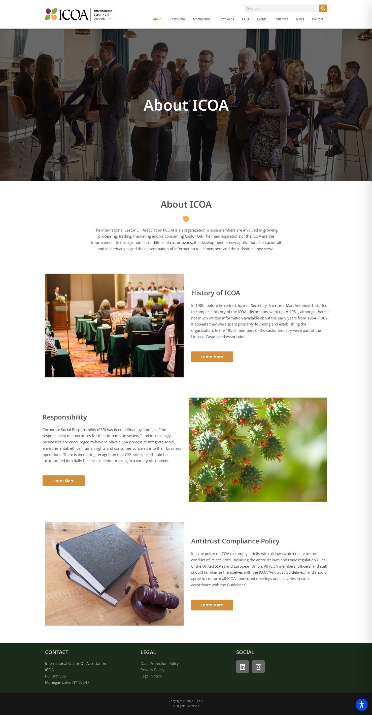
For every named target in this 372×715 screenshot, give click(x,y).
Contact (317, 19)
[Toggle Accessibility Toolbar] (361, 704)
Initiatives (281, 19)
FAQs (245, 19)
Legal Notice (151, 675)
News (300, 19)
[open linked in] (242, 666)
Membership (202, 19)
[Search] (323, 8)
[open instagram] (258, 666)
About (157, 19)
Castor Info (177, 19)
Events (261, 19)
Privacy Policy (152, 669)
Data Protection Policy (160, 663)
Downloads (226, 19)
